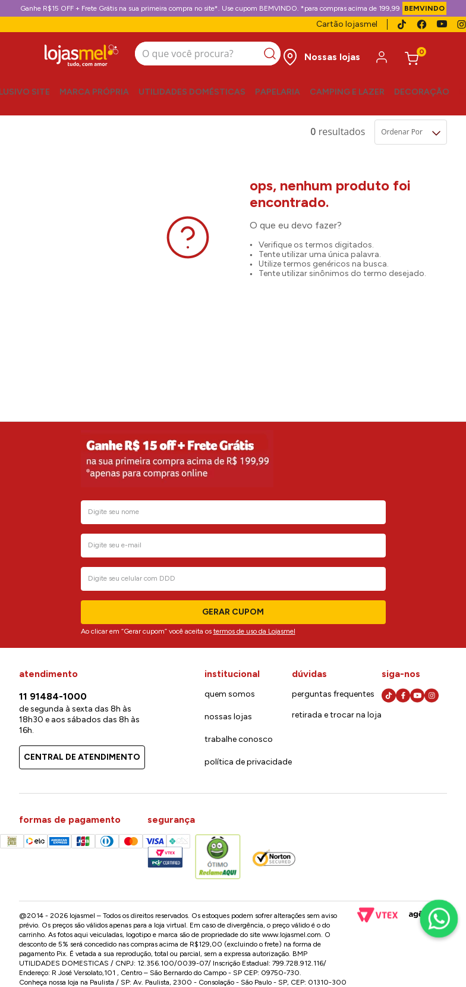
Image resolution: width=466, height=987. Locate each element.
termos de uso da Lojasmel (254, 631)
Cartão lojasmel (346, 24)
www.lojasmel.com (291, 934)
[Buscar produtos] (272, 53)
